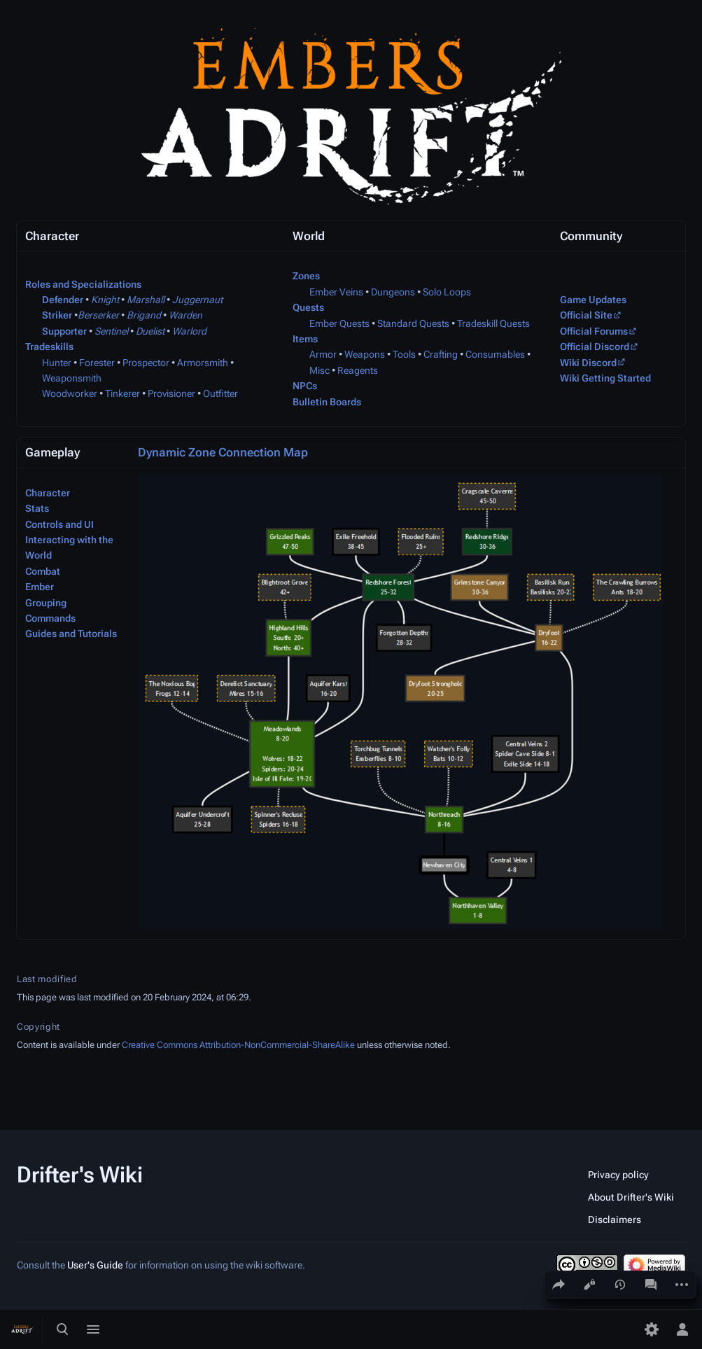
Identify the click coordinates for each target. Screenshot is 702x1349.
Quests (308, 307)
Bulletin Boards (327, 401)
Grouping (45, 602)
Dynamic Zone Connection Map (223, 452)
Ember (39, 586)
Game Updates (593, 299)
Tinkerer (122, 393)
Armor (323, 354)
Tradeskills (49, 346)
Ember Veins (336, 292)
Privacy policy (618, 1174)
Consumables (495, 354)
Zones (306, 275)
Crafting (440, 354)
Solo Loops (447, 292)
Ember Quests (339, 323)
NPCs (305, 385)
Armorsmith (202, 362)
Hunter (56, 362)
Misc (319, 370)
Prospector (145, 362)
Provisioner (171, 393)
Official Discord (594, 346)
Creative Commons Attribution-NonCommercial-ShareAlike (238, 1045)
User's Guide (95, 1265)
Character (47, 492)
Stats (37, 508)
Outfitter (220, 393)
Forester (97, 362)
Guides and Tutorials (71, 633)
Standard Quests (413, 323)
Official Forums (594, 331)
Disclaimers (614, 1219)
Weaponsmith (71, 378)
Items (305, 338)
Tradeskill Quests (493, 323)
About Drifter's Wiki (631, 1197)
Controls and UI (59, 524)
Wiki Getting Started (605, 378)
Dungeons (393, 292)
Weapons (364, 354)
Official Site (586, 315)
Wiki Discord (588, 362)
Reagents (357, 370)
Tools (404, 354)
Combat (42, 571)
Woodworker (69, 393)
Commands (50, 618)
